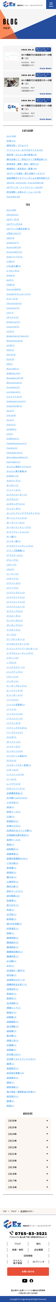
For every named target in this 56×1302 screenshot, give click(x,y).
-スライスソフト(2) (15, 601)
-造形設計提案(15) (15, 1072)
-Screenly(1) (13, 387)
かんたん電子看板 (17, 1262)
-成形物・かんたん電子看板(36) (21, 154)
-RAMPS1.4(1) (13, 373)
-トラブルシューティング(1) (19, 653)
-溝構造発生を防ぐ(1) (16, 984)
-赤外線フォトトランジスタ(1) (21, 1059)
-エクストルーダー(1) (16, 494)
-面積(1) (10, 1101)
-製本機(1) (11, 1035)
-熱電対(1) (11, 993)
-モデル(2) (11, 760)
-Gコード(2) (12, 298)
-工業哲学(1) (12, 881)
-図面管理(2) (12, 853)
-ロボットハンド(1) (15, 788)
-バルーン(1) (12, 676)
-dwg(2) (10, 275)
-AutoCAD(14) (13, 247)
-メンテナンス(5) (14, 751)
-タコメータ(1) (13, 615)
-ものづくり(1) (13, 480)
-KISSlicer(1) (13, 321)
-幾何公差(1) (12, 886)
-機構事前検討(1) (14, 951)
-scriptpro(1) (13, 391)
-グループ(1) (12, 559)
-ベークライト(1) (14, 732)
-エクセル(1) (12, 499)
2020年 (12, 1160)
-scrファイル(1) (14, 396)
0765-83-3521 (28, 1234)
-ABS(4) (10, 238)
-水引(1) (10, 965)
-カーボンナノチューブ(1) (18, 527)
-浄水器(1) (11, 975)
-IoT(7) (10, 312)
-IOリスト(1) (12, 317)
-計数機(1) (11, 1045)
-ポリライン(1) (13, 741)
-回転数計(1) (12, 849)
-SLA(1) (10, 410)
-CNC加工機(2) (13, 266)
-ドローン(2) (12, 657)
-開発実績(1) (12, 1087)
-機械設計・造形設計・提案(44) (21, 168)
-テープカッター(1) (15, 639)
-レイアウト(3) (13, 783)
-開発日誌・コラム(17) (17, 145)
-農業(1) (10, 1063)
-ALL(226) (11, 136)
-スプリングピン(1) (15, 592)
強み (38, 1243)
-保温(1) (10, 807)
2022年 (12, 1147)
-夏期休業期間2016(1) (17, 858)
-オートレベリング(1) (16, 517)
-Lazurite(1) (13, 326)
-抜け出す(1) (12, 905)
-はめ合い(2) (12, 475)
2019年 (12, 1167)
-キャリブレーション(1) (17, 531)
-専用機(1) (11, 867)
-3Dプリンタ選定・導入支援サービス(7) (25, 173)
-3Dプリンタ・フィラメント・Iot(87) (24, 187)
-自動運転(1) (12, 1021)
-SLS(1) (10, 419)
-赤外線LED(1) (13, 1054)
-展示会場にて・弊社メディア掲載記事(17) (26, 159)
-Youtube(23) (13, 196)
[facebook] (31, 1281)
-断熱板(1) (11, 919)
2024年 (12, 1133)
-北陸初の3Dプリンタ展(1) (19, 830)
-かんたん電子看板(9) (16, 471)
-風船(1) (10, 1105)
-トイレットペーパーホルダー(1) (22, 648)
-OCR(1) (10, 345)
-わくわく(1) (12, 485)
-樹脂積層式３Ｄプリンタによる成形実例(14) (28, 178)
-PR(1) (9, 363)
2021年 (12, 1153)
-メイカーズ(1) (13, 746)
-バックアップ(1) (14, 671)
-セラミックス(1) (14, 611)
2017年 (12, 1180)
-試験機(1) (11, 1049)
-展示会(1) (11, 877)
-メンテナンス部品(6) (16, 755)
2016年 (12, 1187)
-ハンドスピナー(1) (15, 667)
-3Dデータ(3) (12, 219)
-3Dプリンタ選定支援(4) (18, 228)
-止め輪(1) (11, 961)
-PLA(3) (10, 359)
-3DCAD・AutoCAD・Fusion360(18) (25, 182)
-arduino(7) (12, 242)
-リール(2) (11, 779)
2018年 (12, 1173)
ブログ (13, 1211)
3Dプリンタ (38, 1261)
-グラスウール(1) (14, 555)
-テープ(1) (11, 634)
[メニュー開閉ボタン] (51, 4)
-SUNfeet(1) (12, 438)
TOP (5, 1211)
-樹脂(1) (10, 933)
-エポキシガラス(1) (15, 503)
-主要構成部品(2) (14, 793)
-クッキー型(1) (13, 541)
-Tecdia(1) (12, 447)
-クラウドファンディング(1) (19, 545)
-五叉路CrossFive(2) (16, 797)
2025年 (12, 1127)
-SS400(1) (11, 429)
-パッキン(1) (12, 681)
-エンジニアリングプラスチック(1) (23, 513)
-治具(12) (11, 140)
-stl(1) (9, 433)
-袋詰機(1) (11, 1031)
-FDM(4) (10, 284)
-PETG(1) (11, 354)
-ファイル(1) (12, 699)
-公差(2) (10, 816)
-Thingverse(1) (14, 452)
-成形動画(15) (13, 895)
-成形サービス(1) (14, 891)
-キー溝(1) (11, 536)
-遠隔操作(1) (12, 1077)
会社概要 (38, 1249)
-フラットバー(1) (14, 718)
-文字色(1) (11, 914)
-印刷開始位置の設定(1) (17, 835)
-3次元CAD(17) (13, 233)
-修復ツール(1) (13, 811)
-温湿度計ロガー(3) (15, 979)
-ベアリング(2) (13, 723)
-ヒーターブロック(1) (16, 685)
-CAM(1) (10, 261)
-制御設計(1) (12, 821)
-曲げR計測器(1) (14, 923)
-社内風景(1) (12, 1003)
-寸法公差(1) (12, 863)
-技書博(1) (11, 900)
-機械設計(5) (12, 942)
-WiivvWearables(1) (17, 457)
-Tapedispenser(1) (16, 443)
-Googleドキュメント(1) (18, 294)
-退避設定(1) (12, 1068)
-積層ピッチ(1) (13, 1007)
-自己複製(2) (12, 1026)
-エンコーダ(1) (13, 508)
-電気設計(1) (12, 1096)
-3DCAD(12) (12, 214)
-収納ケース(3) (13, 839)
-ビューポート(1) (14, 695)
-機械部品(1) (12, 947)
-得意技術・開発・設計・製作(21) (22, 163)
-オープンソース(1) (15, 522)
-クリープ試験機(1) (15, 550)
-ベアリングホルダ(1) (16, 727)
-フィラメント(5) (14, 713)
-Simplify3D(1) (14, 406)
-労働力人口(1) (13, 825)
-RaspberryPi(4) (15, 377)
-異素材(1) (11, 998)
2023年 (12, 1140)
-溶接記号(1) (12, 989)
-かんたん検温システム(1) (18, 466)
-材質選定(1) (12, 928)
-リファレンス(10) (15, 774)
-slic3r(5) (11, 415)
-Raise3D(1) (12, 368)
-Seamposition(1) (16, 401)
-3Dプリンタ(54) (14, 224)
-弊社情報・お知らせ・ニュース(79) (23, 191)
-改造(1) (10, 909)
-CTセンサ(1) (13, 270)
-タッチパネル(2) (14, 620)
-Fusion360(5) (13, 289)
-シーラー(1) (12, 573)
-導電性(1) (11, 872)
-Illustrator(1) (14, 303)
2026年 (12, 1120)
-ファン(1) (11, 709)
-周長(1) (10, 844)
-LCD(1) (10, 331)
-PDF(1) (10, 349)
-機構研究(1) (12, 956)
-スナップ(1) (12, 587)
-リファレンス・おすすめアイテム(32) (24, 150)
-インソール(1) (13, 489)
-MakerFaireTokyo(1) (17, 336)
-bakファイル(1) (14, 256)
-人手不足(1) (12, 802)
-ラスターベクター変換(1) (18, 765)
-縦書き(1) (11, 1012)
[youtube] (25, 1281)
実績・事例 (17, 1249)
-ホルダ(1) (11, 737)
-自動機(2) (11, 1017)
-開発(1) (10, 1082)
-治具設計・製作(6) (15, 970)
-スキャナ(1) (12, 578)
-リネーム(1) (12, 769)
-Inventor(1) (13, 308)
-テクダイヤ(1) (13, 629)
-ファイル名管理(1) (15, 704)
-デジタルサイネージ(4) (17, 643)
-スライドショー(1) (15, 606)
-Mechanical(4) (14, 340)
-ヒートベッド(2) (14, 690)
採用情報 (28, 1255)
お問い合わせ (28, 1271)
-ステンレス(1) (13, 583)
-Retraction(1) (14, 382)
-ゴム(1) (10, 569)
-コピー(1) (11, 564)
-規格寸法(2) (12, 1040)
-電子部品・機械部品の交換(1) (21, 1091)
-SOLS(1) (11, 424)
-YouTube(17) (13, 461)
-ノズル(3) (11, 662)
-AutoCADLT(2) (14, 251)
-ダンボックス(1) (14, 625)
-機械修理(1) (12, 937)
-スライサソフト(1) (15, 597)
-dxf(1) (10, 279)
